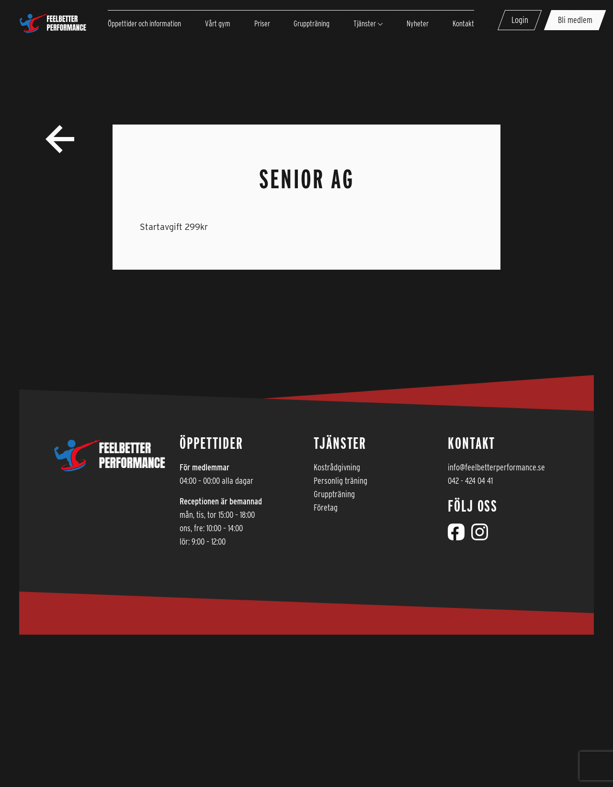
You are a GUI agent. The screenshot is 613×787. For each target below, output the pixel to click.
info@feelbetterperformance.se (496, 467)
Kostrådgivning (337, 467)
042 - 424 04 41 (470, 481)
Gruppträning (334, 494)
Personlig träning (340, 481)
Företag (326, 507)
